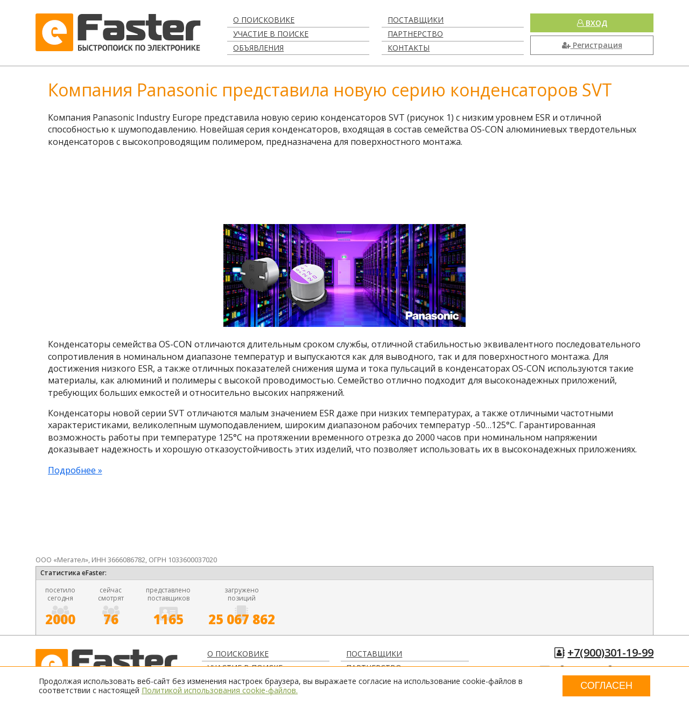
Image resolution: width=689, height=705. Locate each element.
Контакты (409, 48)
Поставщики (416, 20)
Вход (592, 23)
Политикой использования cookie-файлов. (220, 690)
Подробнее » (75, 470)
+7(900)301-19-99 (610, 652)
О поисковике (263, 20)
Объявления (258, 48)
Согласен (606, 685)
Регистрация (592, 45)
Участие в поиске (270, 34)
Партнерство (415, 34)
